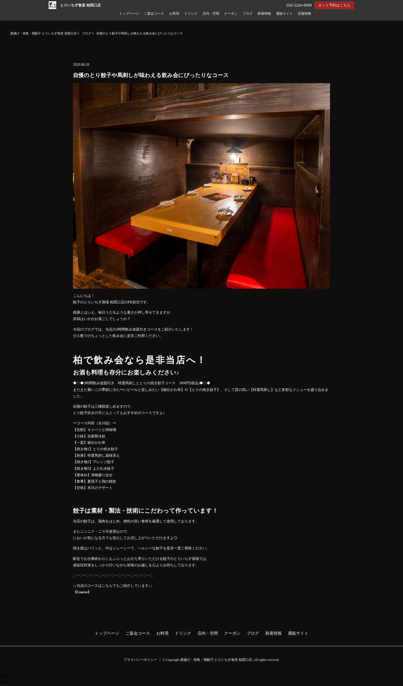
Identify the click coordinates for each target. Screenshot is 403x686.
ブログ (248, 13)
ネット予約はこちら (334, 5)
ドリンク (190, 13)
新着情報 (264, 13)
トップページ (129, 13)
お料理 (174, 13)
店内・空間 (211, 13)
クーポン (230, 13)
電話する (8, 683)
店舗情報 (304, 13)
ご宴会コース (154, 13)
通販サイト (284, 13)
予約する (9, 676)
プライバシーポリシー (140, 660)
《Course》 (82, 592)
